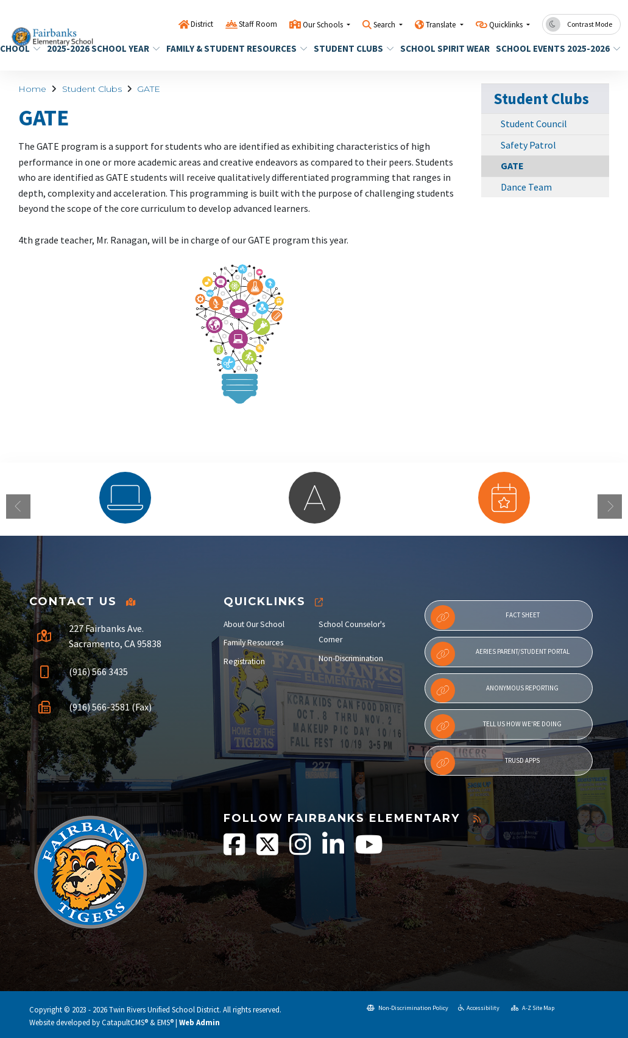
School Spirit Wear (440, 48)
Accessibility (478, 1008)
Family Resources (253, 642)
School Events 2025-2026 (552, 48)
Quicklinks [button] (506, 24)
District (202, 24)
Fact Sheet (485, 617)
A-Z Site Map (532, 1008)
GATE (148, 88)
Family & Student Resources (229, 48)
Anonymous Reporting (495, 690)
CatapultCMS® (125, 1022)
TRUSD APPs (485, 763)
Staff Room (258, 24)
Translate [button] (441, 24)
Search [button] (385, 24)
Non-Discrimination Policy (407, 1008)
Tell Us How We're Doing (496, 726)
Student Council (534, 123)
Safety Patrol (528, 145)
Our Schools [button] (324, 24)
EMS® (165, 1022)
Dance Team (526, 187)
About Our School (254, 624)
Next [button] (610, 506)
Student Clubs (350, 48)
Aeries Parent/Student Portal (500, 654)
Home (32, 88)
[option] (125, 498)
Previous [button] (18, 506)
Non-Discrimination (351, 658)
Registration (244, 661)
